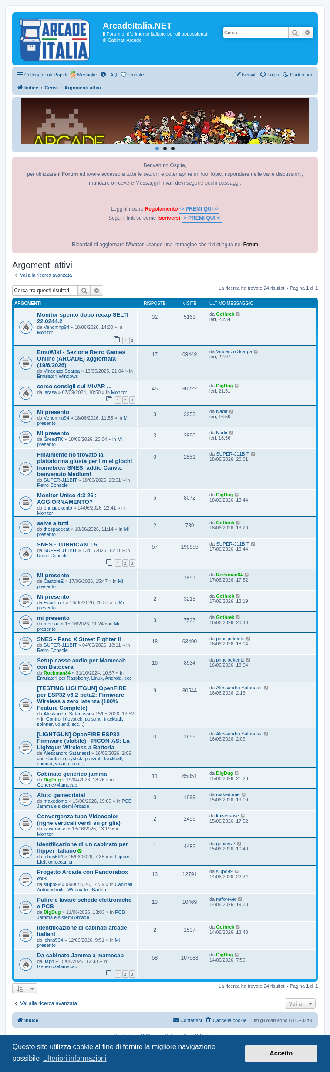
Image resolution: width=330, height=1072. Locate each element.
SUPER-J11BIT (60, 480)
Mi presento (53, 412)
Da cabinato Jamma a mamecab (80, 955)
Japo (49, 961)
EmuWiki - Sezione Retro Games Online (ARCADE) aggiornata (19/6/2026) (81, 358)
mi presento (53, 618)
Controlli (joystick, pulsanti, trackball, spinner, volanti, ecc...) (80, 721)
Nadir (221, 411)
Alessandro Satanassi (67, 713)
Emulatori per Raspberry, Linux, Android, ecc (84, 678)
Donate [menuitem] (136, 74)
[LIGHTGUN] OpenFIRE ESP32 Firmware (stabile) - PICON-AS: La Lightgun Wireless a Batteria (83, 741)
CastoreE (54, 581)
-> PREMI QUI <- (199, 209)
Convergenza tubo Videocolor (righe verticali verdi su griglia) (79, 819)
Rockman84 (229, 574)
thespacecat (56, 529)
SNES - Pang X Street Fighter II (79, 639)
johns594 (53, 856)
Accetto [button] (281, 1053)
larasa (50, 392)
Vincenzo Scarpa (62, 371)
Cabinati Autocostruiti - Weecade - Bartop (84, 887)
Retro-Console (52, 485)
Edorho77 (54, 602)
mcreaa (52, 623)
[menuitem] (108, 74)
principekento (58, 507)
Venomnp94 (56, 327)
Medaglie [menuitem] (87, 74)
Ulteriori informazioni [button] (75, 1058)
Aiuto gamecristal (61, 795)
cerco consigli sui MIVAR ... (74, 386)
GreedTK (53, 439)
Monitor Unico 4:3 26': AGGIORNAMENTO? (67, 498)
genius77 (226, 843)
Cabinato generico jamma (72, 774)
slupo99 (52, 884)
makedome (55, 801)
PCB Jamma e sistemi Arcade (84, 803)
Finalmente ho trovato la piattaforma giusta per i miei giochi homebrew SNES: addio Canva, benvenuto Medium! (84, 464)
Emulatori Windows (57, 376)
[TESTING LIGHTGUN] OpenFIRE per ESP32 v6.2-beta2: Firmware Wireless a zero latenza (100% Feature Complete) (82, 698)
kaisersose (55, 828)
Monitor (45, 332)
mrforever (226, 899)
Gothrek (225, 314)
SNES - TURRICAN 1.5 (67, 544)
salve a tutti (53, 523)
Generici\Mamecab (57, 784)
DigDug (224, 385)
